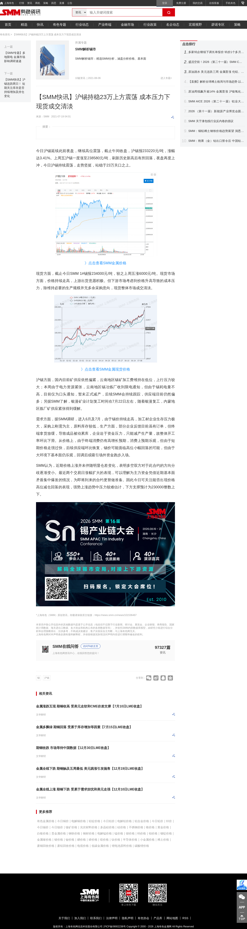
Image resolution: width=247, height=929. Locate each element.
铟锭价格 (166, 833)
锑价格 (130, 833)
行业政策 (150, 24)
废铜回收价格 (45, 845)
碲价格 (93, 839)
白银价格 (43, 833)
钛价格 (116, 839)
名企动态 (172, 24)
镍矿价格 (71, 827)
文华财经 (41, 714)
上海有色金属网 (162, 926)
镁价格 (104, 839)
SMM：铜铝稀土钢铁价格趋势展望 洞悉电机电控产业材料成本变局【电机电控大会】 (216, 131)
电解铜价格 (78, 821)
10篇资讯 (80, 78)
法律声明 (112, 918)
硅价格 (121, 827)
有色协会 (143, 918)
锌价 (169, 821)
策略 (45, 3)
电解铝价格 (124, 821)
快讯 (40, 24)
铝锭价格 (94, 821)
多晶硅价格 (107, 827)
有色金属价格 (45, 821)
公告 (69, 3)
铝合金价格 (142, 821)
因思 (53, 3)
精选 (24, 24)
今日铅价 (157, 821)
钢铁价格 (74, 833)
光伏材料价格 (88, 827)
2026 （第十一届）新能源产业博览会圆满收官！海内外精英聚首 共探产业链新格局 (216, 111)
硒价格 (81, 839)
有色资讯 (5, 34)
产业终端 (104, 24)
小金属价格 (147, 839)
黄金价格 (163, 827)
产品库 (158, 918)
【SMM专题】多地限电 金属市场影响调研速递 (14, 57)
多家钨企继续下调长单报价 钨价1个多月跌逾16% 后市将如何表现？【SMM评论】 (216, 52)
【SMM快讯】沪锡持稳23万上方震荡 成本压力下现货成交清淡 (47, 34)
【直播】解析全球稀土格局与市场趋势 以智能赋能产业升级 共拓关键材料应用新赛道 (216, 81)
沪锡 (46, 677)
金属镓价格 (44, 839)
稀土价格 (163, 839)
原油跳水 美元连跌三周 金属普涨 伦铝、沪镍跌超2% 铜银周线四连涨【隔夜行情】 (216, 72)
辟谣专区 (218, 24)
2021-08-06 (94, 78)
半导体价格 (130, 839)
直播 (61, 3)
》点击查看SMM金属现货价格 (105, 369)
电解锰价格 (104, 833)
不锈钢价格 (136, 827)
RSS (185, 918)
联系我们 (96, 918)
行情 (21, 3)
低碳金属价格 (100, 845)
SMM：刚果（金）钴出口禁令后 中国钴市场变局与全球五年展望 (216, 141)
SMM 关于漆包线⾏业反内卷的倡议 (210, 121)
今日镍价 (57, 827)
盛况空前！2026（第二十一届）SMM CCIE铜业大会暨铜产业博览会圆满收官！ (216, 62)
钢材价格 (88, 833)
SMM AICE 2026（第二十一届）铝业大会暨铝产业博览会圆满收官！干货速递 (216, 101)
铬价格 (150, 827)
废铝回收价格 (66, 845)
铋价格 (70, 839)
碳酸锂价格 (142, 845)
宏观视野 (195, 24)
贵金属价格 (58, 833)
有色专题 (59, 24)
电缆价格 (83, 845)
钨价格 (141, 833)
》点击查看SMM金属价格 (106, 263)
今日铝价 (109, 821)
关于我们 (64, 918)
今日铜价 (63, 821)
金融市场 (127, 24)
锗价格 (58, 839)
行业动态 (82, 24)
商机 (37, 3)
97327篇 (162, 647)
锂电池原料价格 (122, 845)
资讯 (29, 3)
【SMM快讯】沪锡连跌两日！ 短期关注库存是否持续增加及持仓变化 (14, 88)
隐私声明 (127, 918)
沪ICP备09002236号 (114, 926)
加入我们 (80, 918)
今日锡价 (43, 827)
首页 (8, 24)
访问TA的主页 (90, 646)
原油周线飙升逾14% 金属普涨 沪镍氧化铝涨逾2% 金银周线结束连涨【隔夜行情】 (216, 91)
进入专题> (166, 78)
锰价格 (118, 833)
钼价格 (153, 833)
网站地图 (172, 918)
